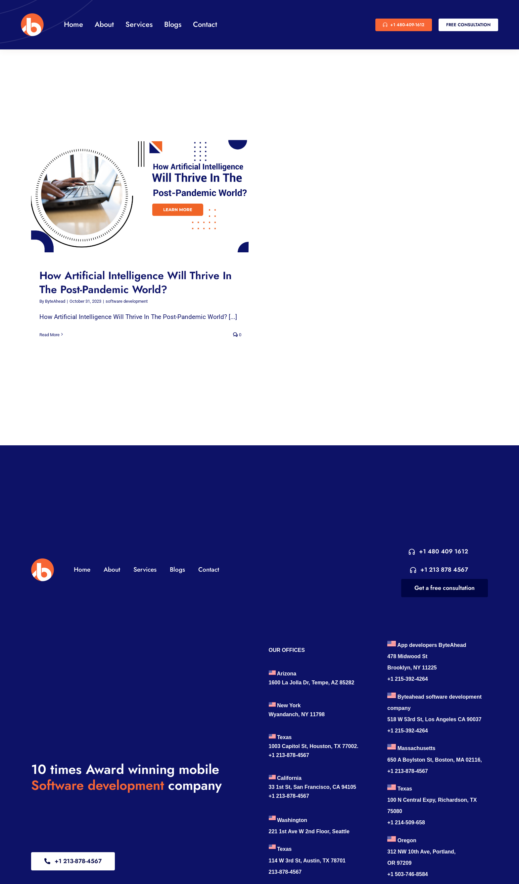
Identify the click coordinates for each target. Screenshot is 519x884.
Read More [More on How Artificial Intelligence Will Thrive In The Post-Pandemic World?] (49, 334)
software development (127, 301)
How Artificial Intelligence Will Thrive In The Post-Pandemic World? (135, 282)
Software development (97, 785)
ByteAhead (55, 301)
